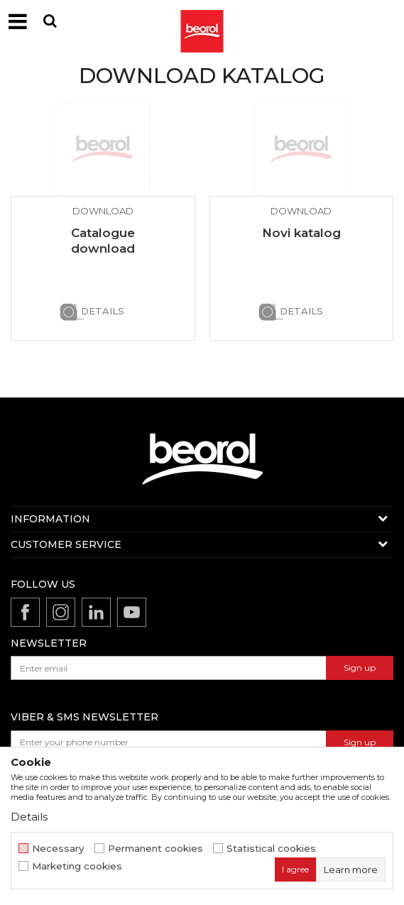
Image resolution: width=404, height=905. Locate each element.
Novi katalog (301, 233)
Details (102, 311)
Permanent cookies (155, 848)
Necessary (58, 848)
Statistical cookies (271, 848)
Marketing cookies (77, 866)
